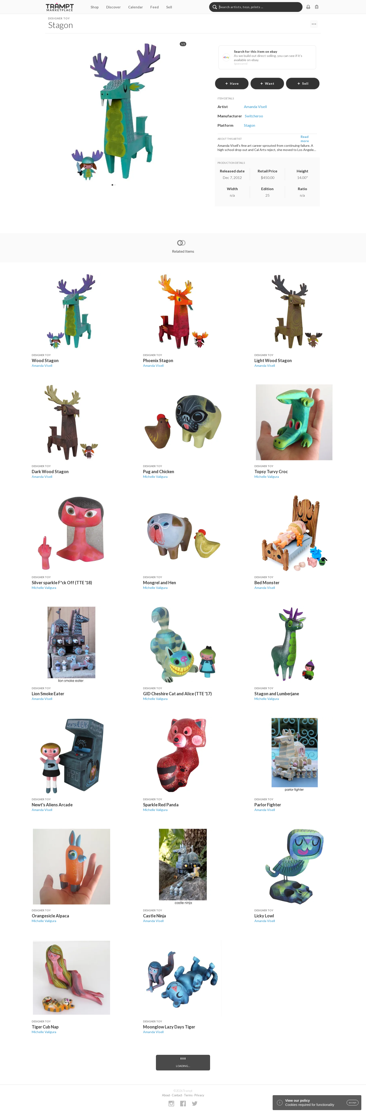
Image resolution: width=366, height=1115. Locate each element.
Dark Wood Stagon (50, 471)
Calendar (135, 7)
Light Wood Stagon (273, 360)
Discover (113, 7)
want (267, 83)
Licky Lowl (264, 915)
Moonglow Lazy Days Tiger (169, 1026)
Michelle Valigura (155, 477)
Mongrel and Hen (159, 582)
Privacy (199, 1095)
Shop (95, 7)
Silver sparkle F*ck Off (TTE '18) (62, 582)
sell (303, 83)
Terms (188, 1095)
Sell (169, 7)
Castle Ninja (154, 915)
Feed (154, 7)
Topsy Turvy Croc (271, 471)
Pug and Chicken (158, 471)
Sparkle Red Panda (161, 804)
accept (352, 1102)
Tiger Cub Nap (45, 1026)
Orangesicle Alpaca (50, 915)
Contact (177, 1095)
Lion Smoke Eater (48, 693)
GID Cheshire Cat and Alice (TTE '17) (177, 693)
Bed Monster (266, 582)
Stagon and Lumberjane (276, 693)
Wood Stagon (45, 360)
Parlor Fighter (267, 804)
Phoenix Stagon (158, 360)
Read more (305, 139)
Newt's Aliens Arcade (52, 804)
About (166, 1095)
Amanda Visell (42, 365)
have (232, 83)
